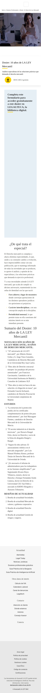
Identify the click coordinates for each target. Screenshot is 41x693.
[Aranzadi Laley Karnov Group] (9, 4)
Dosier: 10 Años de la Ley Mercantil (29, 10)
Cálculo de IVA (20, 583)
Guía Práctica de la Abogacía (20, 569)
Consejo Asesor (20, 615)
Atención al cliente (20, 605)
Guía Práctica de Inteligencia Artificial (20, 572)
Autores (20, 612)
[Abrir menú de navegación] (37, 4)
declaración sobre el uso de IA (20, 685)
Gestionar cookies (20, 662)
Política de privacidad (20, 655)
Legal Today (20, 558)
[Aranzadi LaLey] (20, 646)
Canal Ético (20, 666)
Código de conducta (20, 669)
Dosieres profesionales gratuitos (20, 565)
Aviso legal (20, 652)
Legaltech (20, 594)
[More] (32, 4)
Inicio (3, 10)
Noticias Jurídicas (20, 562)
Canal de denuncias (20, 590)
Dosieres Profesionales (12, 10)
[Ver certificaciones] (21, 636)
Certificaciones (20, 673)
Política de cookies (20, 659)
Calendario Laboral (20, 587)
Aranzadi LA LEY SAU (21, 689)
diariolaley (20, 555)
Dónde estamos (20, 609)
